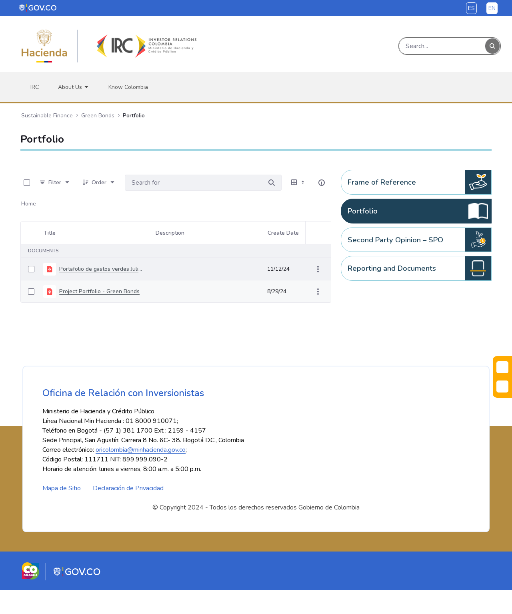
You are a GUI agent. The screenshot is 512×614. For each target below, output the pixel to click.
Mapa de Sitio (61, 512)
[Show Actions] (318, 269)
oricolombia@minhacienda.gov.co (141, 473)
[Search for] (271, 182)
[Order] (99, 182)
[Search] (442, 46)
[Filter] (54, 182)
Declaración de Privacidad (128, 512)
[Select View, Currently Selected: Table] (298, 182)
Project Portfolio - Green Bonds (99, 291)
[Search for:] (193, 183)
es (471, 8)
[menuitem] (34, 87)
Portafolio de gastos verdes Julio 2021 (100, 269)
